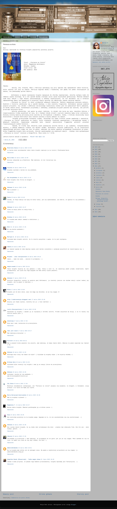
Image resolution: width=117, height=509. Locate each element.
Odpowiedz (10, 152)
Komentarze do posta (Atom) (20, 497)
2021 (96, 152)
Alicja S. (105, 43)
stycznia (99, 206)
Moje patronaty (43, 37)
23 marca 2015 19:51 (25, 448)
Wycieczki (33, 37)
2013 (96, 212)
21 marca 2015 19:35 (17, 415)
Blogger (73, 504)
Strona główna (7, 37)
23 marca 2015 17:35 (19, 436)
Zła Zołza (10, 383)
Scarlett (10, 340)
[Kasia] (9, 436)
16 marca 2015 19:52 (18, 246)
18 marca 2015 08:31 (20, 340)
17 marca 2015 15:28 (38, 299)
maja (97, 182)
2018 (96, 159)
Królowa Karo (11, 362)
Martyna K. (10, 237)
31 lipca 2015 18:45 (47, 459)
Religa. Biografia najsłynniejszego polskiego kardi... (103, 200)
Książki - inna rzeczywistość (17, 256)
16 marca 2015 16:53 (19, 217)
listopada (99, 170)
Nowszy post (8, 494)
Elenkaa (9, 217)
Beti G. (9, 227)
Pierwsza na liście (102, 193)
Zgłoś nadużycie (99, 216)
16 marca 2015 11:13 (24, 177)
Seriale (25, 37)
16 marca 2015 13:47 (19, 207)
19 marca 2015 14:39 (19, 372)
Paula (9, 197)
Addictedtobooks (12, 448)
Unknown (9, 187)
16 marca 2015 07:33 (19, 167)
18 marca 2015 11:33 (19, 352)
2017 (96, 161)
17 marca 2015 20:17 (25, 330)
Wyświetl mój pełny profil (101, 62)
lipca (98, 177)
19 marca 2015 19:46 (33, 395)
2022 (96, 149)
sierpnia (99, 175)
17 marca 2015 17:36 (20, 321)
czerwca (99, 180)
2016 (96, 163)
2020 (96, 154)
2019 (96, 156)
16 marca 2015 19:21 (21, 237)
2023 (96, 147)
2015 (96, 166)
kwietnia (99, 185)
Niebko (98, 196)
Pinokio (98, 189)
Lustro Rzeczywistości (14, 309)
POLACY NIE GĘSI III (37, 136)
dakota (9, 246)
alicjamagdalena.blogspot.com (10, 7)
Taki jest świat (12, 330)
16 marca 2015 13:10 (18, 197)
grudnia (99, 168)
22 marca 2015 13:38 (19, 424)
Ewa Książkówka (12, 177)
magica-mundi (11, 266)
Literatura (17, 37)
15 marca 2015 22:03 (25, 148)
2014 (96, 209)
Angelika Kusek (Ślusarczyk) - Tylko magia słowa (23, 459)
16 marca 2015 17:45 (19, 227)
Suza (8, 415)
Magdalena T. (11, 405)
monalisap (10, 321)
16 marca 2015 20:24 (23, 266)
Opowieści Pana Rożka (103, 191)
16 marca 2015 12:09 (19, 187)
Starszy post (83, 494)
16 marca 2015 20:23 (34, 256)
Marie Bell (10, 157)
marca (98, 187)
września (99, 173)
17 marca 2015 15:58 (29, 309)
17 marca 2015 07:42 (19, 278)
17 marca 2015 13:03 (18, 289)
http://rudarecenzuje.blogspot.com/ (19, 299)
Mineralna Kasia (12, 148)
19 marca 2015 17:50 (20, 383)
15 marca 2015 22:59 (21, 157)
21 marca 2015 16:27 (23, 405)
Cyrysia (9, 167)
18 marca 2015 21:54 (23, 362)
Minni (9, 289)
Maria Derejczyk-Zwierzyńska (16, 395)
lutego (98, 204)
